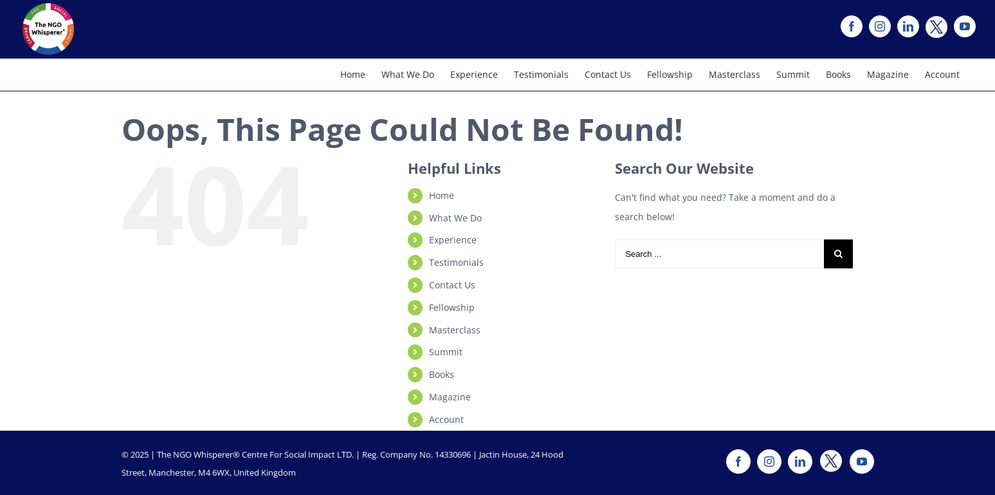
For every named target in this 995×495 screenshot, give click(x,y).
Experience (453, 240)
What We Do (455, 218)
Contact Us (452, 285)
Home (441, 195)
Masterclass (454, 330)
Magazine (450, 397)
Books (441, 374)
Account (446, 419)
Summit (445, 352)
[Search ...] (719, 253)
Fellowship (452, 307)
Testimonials (456, 262)
